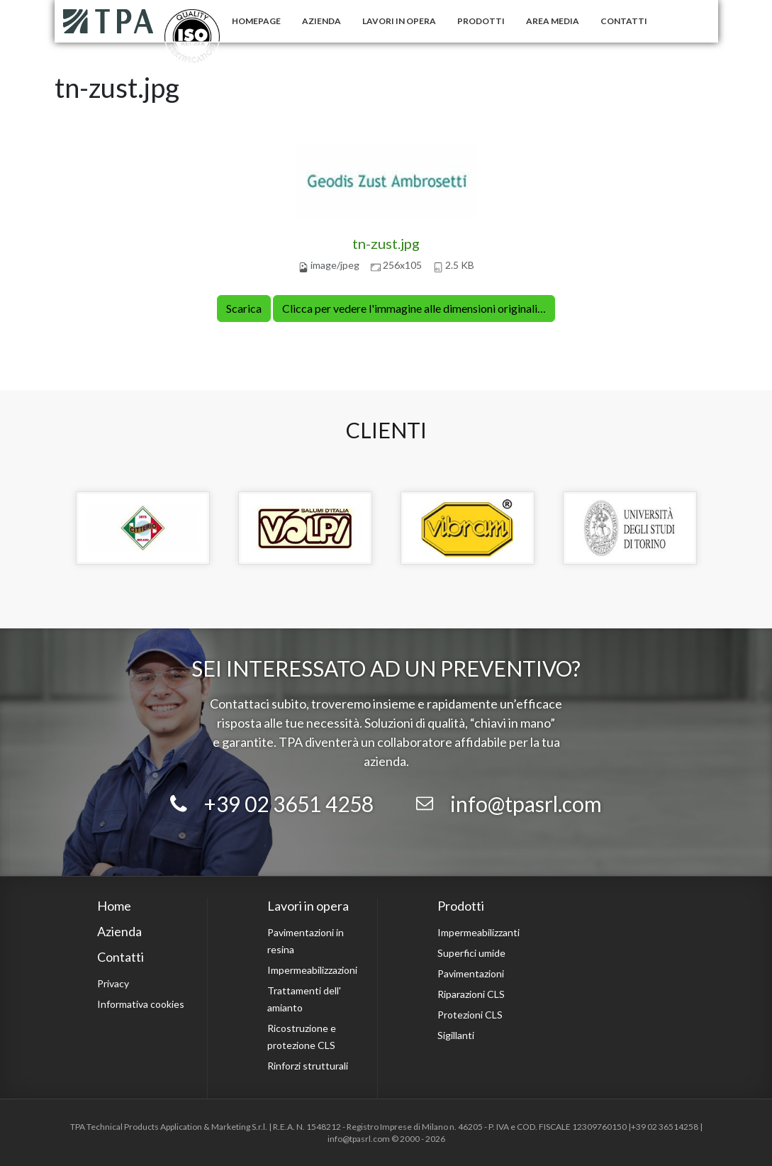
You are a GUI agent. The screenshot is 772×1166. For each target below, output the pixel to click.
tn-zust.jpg (386, 243)
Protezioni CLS (470, 1015)
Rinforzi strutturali (307, 1066)
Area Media (552, 21)
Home (114, 906)
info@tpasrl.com (526, 803)
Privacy (113, 983)
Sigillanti (455, 1035)
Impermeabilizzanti (478, 932)
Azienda (321, 21)
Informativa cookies (140, 1004)
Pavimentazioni (470, 973)
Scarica (244, 308)
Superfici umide (471, 953)
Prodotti (481, 21)
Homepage (256, 21)
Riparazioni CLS (471, 994)
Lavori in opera (399, 21)
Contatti (623, 21)
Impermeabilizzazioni (312, 970)
